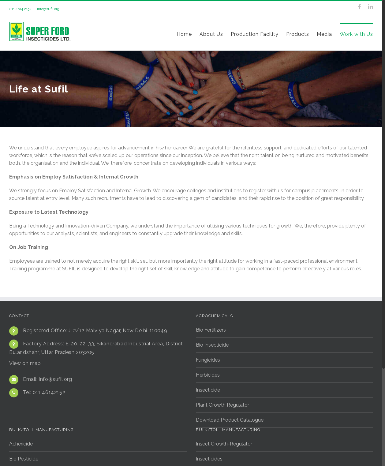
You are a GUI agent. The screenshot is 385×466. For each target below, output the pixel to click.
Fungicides (208, 360)
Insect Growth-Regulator (224, 443)
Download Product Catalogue (230, 420)
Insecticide (208, 390)
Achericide (21, 443)
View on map (25, 363)
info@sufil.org (47, 9)
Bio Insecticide (212, 345)
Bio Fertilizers (211, 330)
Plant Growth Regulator (222, 405)
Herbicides (208, 375)
